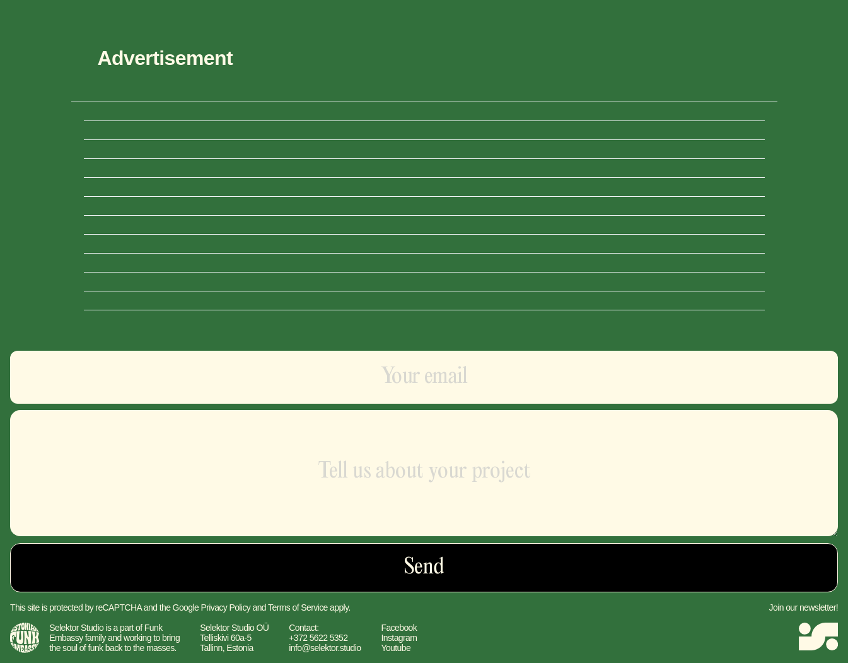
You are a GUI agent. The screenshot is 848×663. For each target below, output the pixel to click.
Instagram (399, 638)
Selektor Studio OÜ (234, 628)
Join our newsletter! (803, 607)
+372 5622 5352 (318, 638)
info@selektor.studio (325, 648)
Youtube (395, 648)
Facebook (399, 628)
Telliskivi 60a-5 (225, 638)
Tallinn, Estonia (226, 648)
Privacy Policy (225, 607)
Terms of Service (298, 607)
